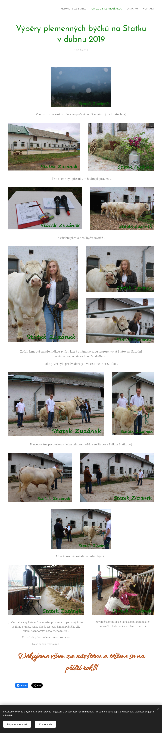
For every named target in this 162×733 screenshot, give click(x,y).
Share (22, 685)
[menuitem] (65, 9)
